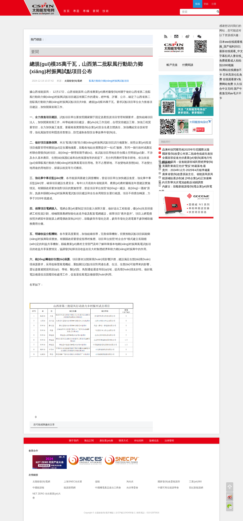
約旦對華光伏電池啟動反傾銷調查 (182, 182)
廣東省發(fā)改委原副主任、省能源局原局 (187, 174)
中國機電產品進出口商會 (108, 487)
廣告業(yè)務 (106, 440)
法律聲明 (169, 440)
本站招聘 (138, 440)
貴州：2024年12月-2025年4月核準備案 (186, 170)
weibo (196, 36)
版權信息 (154, 440)
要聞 (96, 10)
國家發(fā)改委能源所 (169, 481)
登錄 (206, 4)
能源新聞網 (70, 487)
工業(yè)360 (195, 481)
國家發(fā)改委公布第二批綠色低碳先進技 (187, 153)
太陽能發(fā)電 (101, 513)
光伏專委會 (132, 487)
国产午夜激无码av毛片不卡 (230, 93)
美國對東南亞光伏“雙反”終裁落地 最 (184, 165)
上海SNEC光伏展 (73, 481)
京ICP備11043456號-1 (125, 513)
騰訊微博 (208, 36)
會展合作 (33, 450)
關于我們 (73, 440)
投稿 (197, 4)
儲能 (97, 481)
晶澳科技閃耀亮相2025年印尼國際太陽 (185, 149)
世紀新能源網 (196, 487)
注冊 (214, 4)
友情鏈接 (33, 475)
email (186, 36)
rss (165, 36)
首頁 (66, 10)
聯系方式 (123, 440)
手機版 (111, 513)
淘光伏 (129, 481)
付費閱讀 (187, 64)
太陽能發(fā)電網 (73, 80)
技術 (106, 10)
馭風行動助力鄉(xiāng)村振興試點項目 (109, 80)
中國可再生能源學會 (168, 487)
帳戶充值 (171, 64)
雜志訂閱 (89, 440)
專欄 (86, 10)
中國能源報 (38, 487)
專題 (76, 10)
